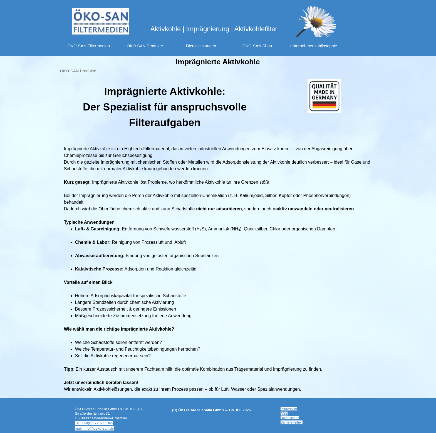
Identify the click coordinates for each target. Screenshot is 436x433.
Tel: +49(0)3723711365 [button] (94, 423)
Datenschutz (290, 418)
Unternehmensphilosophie (313, 46)
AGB (284, 413)
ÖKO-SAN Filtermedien (89, 46)
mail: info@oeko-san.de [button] (94, 428)
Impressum (289, 409)
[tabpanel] (165, 106)
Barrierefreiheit (292, 422)
